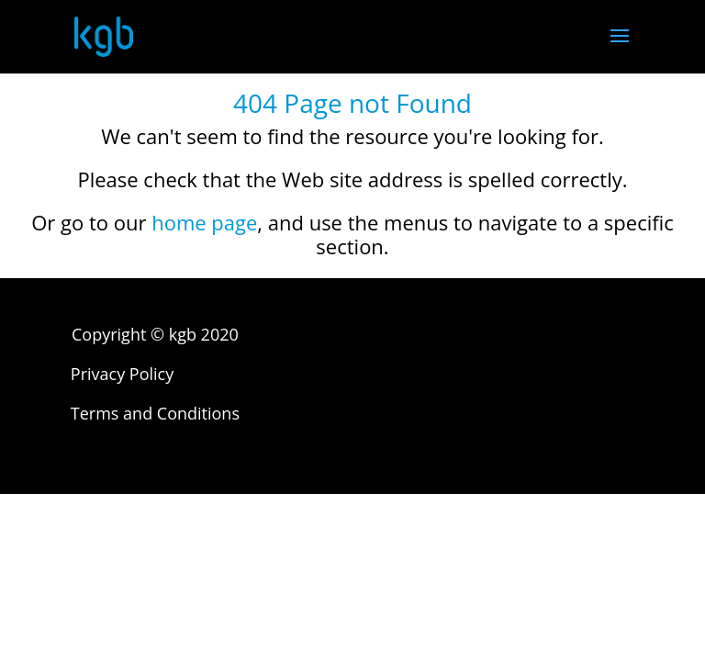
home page (204, 222)
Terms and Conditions (155, 413)
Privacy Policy (122, 374)
